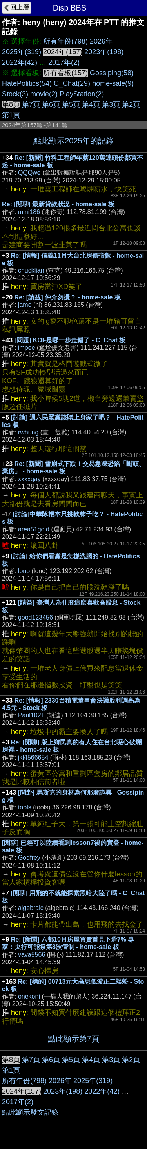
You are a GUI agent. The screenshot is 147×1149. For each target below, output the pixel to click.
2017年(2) (64, 62)
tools (24, 807)
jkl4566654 (33, 757)
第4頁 (91, 104)
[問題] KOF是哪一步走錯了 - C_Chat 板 (70, 340)
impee (26, 347)
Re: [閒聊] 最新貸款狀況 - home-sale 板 (58, 204)
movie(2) (44, 94)
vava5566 (31, 954)
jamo (25, 304)
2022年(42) (19, 62)
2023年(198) (103, 52)
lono (24, 571)
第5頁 (71, 104)
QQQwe (29, 172)
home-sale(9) (113, 83)
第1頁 (11, 115)
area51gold (33, 529)
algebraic (31, 908)
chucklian (31, 270)
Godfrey (29, 857)
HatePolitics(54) (27, 83)
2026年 (101, 41)
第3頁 (111, 104)
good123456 (35, 617)
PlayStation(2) (82, 94)
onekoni (29, 996)
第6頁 (51, 104)
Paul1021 (31, 715)
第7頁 (31, 104)
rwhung (28, 432)
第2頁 (131, 104)
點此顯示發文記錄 (30, 1112)
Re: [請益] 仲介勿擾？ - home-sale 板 (68, 297)
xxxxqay (29, 479)
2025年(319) (21, 52)
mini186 (29, 212)
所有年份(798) (65, 41)
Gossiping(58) (112, 73)
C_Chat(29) (72, 83)
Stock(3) (15, 94)
